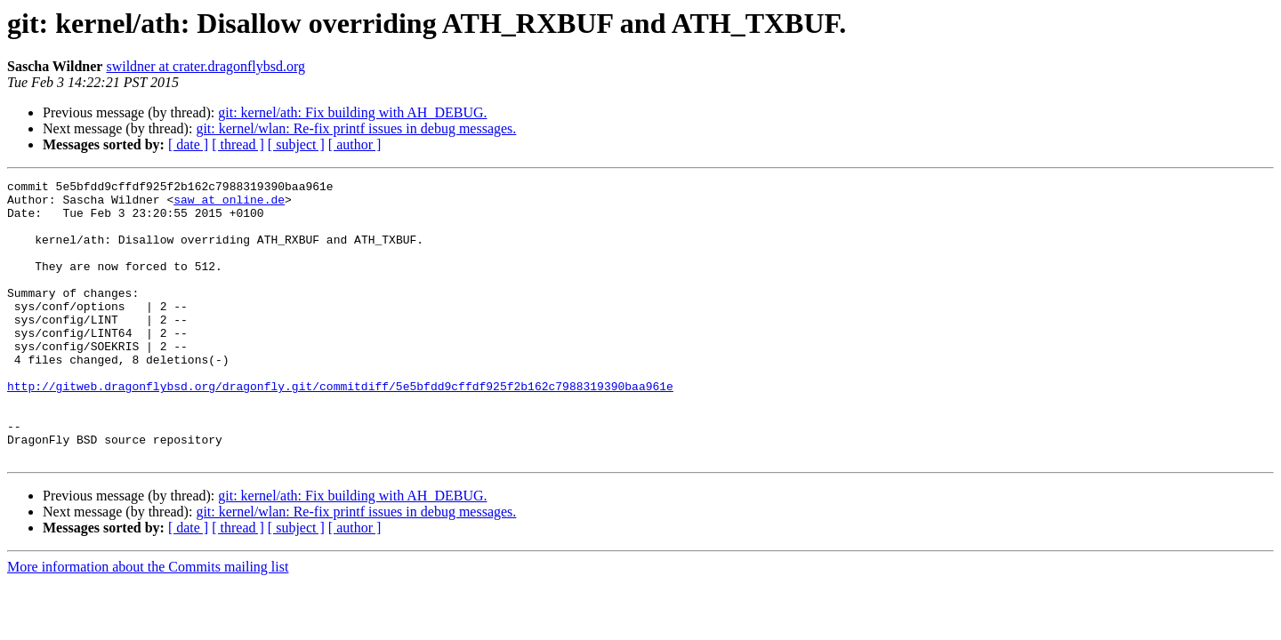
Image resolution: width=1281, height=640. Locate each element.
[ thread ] (238, 144)
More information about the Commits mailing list (147, 622)
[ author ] (355, 144)
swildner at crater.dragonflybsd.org (205, 66)
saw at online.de (229, 204)
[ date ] (188, 144)
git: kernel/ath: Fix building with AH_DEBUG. (352, 112)
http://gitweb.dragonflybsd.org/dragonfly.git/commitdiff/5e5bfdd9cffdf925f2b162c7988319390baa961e (340, 428)
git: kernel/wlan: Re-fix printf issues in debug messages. (356, 128)
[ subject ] (296, 144)
